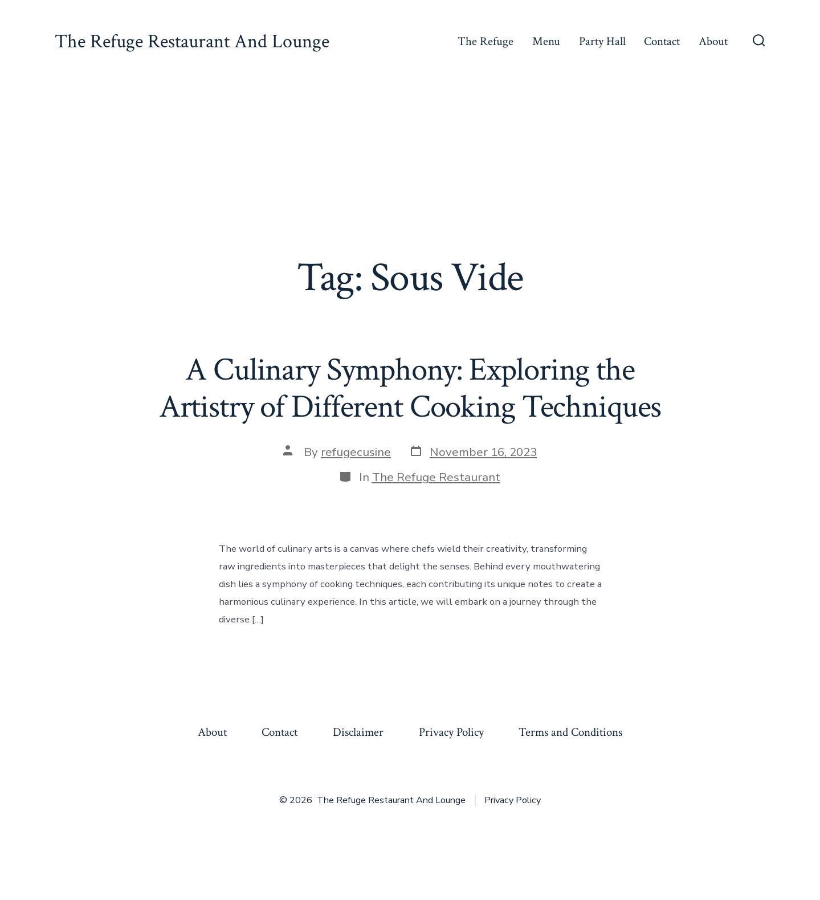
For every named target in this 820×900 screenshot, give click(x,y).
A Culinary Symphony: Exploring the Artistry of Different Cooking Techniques (410, 388)
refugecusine (356, 452)
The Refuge (485, 41)
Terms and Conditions (570, 732)
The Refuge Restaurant (436, 477)
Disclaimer (358, 732)
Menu (546, 41)
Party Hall (602, 41)
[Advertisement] (410, 169)
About (713, 41)
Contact (662, 41)
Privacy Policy (451, 732)
